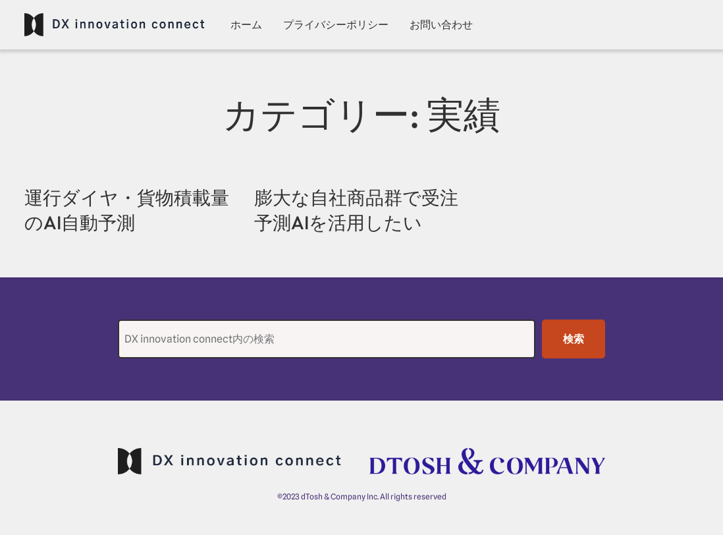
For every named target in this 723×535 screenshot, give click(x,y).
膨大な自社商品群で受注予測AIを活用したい (356, 210)
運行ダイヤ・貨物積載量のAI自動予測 (126, 210)
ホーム (246, 24)
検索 (573, 339)
